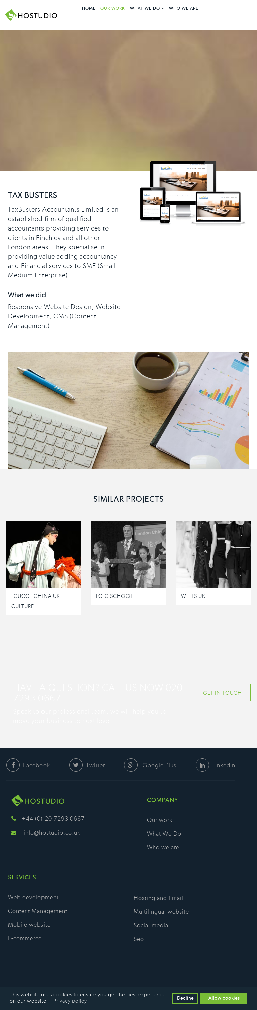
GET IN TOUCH (222, 693)
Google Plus (150, 766)
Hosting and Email (158, 898)
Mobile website (29, 925)
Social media (151, 926)
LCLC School (114, 596)
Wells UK (193, 596)
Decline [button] (185, 998)
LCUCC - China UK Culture (35, 601)
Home (89, 8)
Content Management (37, 911)
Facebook (28, 766)
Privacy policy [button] (70, 1001)
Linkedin (215, 766)
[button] (50, 1001)
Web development (33, 898)
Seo (139, 939)
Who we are (183, 8)
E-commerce (25, 939)
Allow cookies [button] (224, 998)
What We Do (145, 8)
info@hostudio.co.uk (52, 833)
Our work (112, 8)
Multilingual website (161, 912)
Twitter (87, 766)
